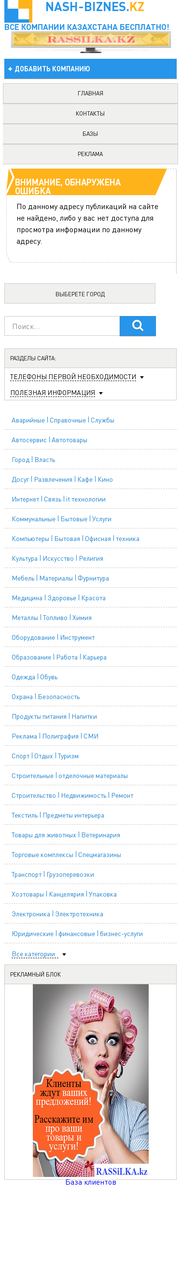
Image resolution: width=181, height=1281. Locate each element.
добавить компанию (52, 68)
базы (90, 133)
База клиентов (90, 1181)
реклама (90, 154)
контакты (90, 113)
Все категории (33, 954)
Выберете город (80, 294)
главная (90, 93)
